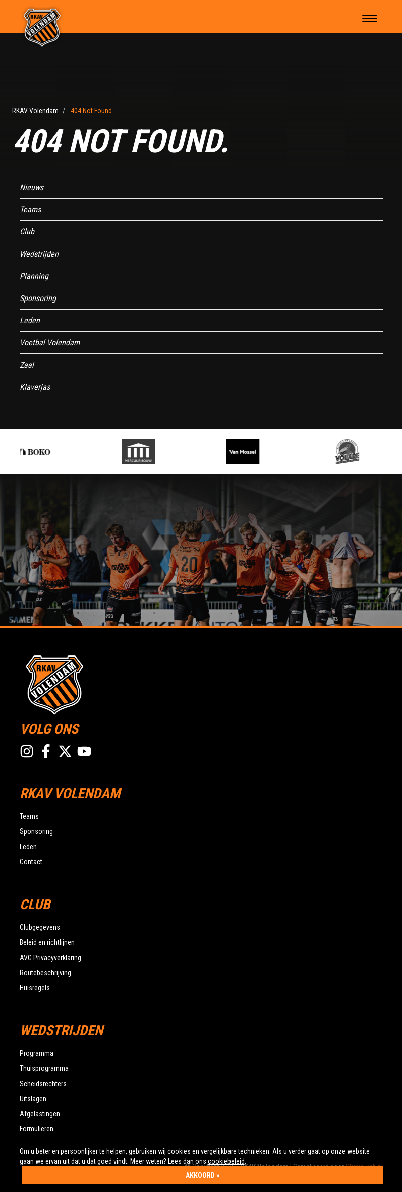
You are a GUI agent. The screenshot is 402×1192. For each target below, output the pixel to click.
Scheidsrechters (43, 1084)
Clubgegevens (40, 927)
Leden (30, 320)
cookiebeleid (226, 1161)
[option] (64, 451)
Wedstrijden (39, 254)
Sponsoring (38, 298)
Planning (34, 276)
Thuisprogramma (44, 1068)
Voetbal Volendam (50, 342)
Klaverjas (35, 387)
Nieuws (31, 187)
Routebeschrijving (45, 973)
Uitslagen (33, 1099)
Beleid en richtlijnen (47, 942)
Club (27, 231)
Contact (31, 862)
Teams (30, 209)
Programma (36, 1053)
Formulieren (36, 1129)
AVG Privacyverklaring (50, 957)
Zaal (27, 365)
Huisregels (35, 988)
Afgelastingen (40, 1114)
